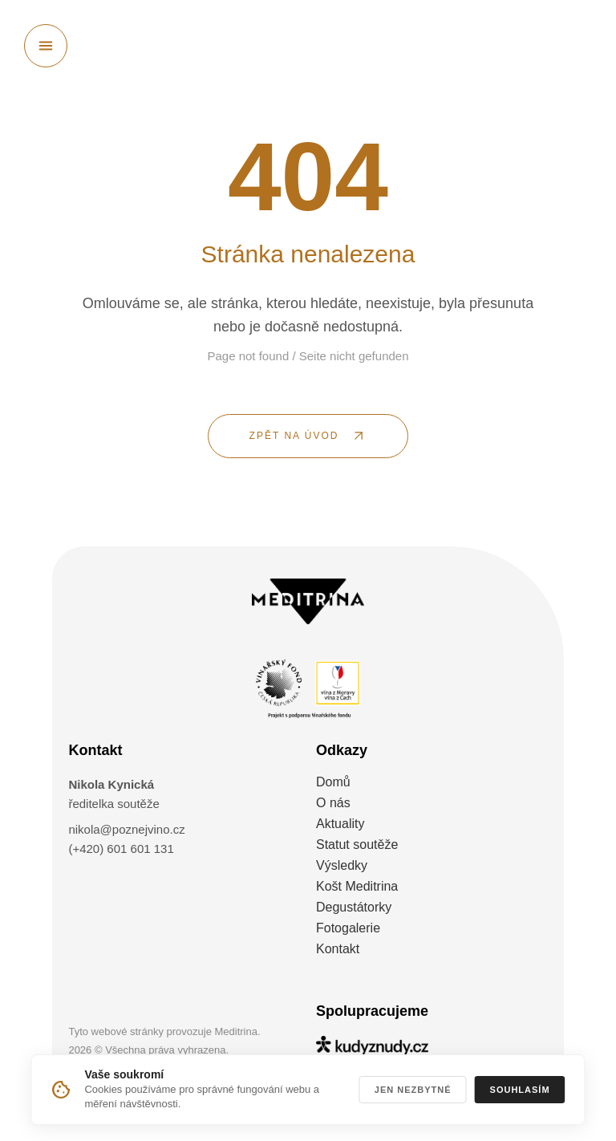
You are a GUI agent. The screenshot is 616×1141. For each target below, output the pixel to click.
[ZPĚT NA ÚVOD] (308, 436)
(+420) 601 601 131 (120, 848)
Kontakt (337, 949)
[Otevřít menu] (45, 45)
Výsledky (341, 865)
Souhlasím (520, 1089)
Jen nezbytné (413, 1089)
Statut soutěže (357, 844)
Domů (333, 782)
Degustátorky (353, 907)
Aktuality (340, 823)
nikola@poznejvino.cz (126, 829)
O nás (333, 803)
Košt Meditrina (357, 886)
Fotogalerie (348, 928)
